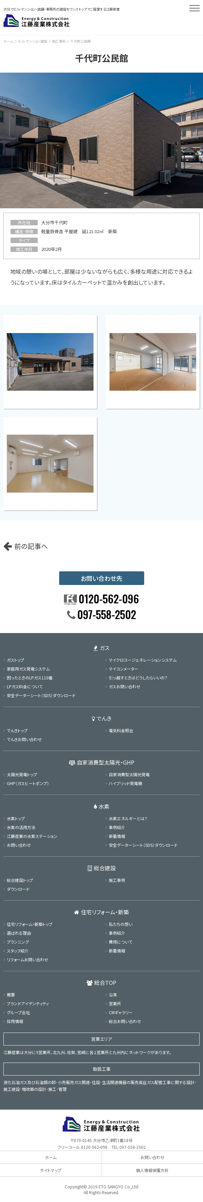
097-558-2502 (132, 1147)
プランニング (18, 942)
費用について (120, 942)
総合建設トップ (20, 880)
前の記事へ (31, 546)
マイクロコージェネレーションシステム (142, 660)
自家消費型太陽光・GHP (101, 762)
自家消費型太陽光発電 (129, 774)
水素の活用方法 (21, 827)
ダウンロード (18, 889)
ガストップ (15, 660)
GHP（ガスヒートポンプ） (28, 783)
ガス (101, 648)
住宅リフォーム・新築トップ (29, 924)
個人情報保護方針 (152, 1170)
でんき (102, 718)
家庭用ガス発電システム (28, 669)
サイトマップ (50, 1170)
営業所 (115, 1003)
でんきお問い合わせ (24, 739)
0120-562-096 (94, 1147)
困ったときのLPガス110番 (30, 677)
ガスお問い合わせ (124, 686)
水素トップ (16, 818)
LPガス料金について (25, 686)
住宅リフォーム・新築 (101, 912)
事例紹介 (117, 827)
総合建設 (102, 868)
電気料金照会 (121, 730)
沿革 (113, 994)
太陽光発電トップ (22, 774)
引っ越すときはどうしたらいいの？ (138, 677)
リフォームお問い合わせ (27, 959)
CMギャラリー (121, 1012)
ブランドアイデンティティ (28, 1003)
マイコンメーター (123, 669)
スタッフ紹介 (18, 950)
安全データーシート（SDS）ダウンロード (41, 695)
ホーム (8, 41)
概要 (11, 994)
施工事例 (59, 41)
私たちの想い (120, 924)
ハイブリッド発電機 (125, 783)
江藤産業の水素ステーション (32, 836)
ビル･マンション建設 (32, 41)
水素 (101, 806)
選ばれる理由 (19, 933)
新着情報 (117, 836)
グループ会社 (18, 1012)
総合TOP (101, 982)
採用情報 (15, 1021)
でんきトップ (17, 730)
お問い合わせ (19, 845)
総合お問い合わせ (125, 1021)
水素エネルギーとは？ (128, 818)
